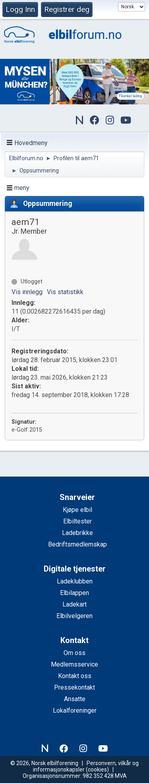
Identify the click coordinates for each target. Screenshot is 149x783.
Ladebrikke (77, 533)
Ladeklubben (75, 581)
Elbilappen (74, 593)
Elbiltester (77, 521)
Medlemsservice (74, 664)
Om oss (74, 653)
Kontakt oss (74, 676)
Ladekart (74, 604)
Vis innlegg (27, 292)
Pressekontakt (74, 687)
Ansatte (74, 699)
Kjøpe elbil (77, 510)
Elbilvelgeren (74, 616)
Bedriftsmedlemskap (77, 544)
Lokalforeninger (75, 710)
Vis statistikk (65, 292)
